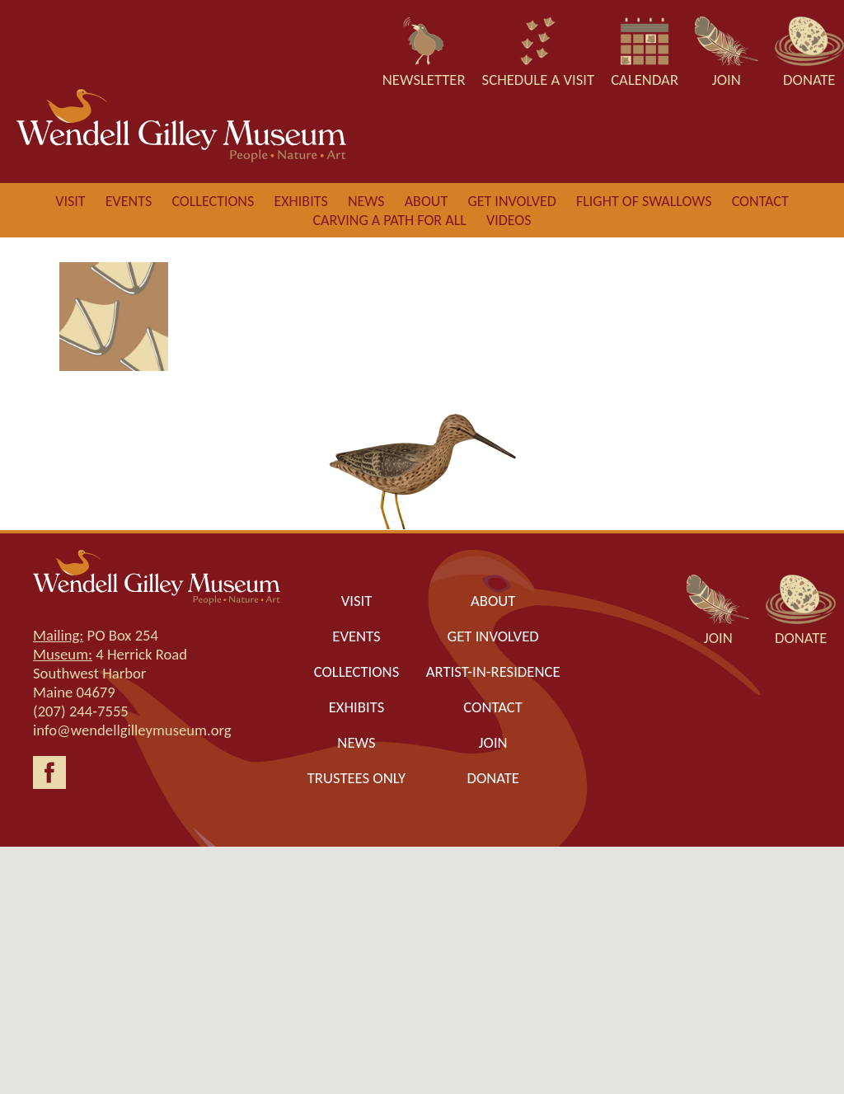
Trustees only (356, 777)
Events (129, 201)
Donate (492, 777)
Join (493, 742)
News (366, 201)
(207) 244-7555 (81, 711)
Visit (70, 201)
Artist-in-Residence (493, 671)
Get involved (511, 201)
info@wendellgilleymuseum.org (132, 730)
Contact (760, 201)
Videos (509, 220)
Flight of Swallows (643, 201)
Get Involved (492, 636)
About (426, 201)
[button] (422, 955)
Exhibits (300, 201)
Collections (212, 201)
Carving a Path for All (389, 220)
